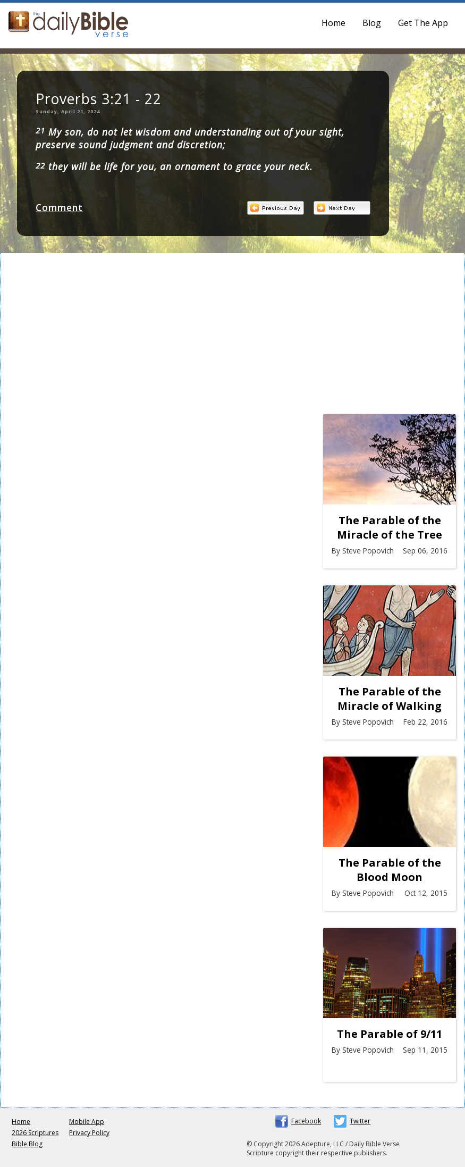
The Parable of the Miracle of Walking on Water (389, 698)
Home (333, 23)
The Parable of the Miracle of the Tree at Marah (389, 527)
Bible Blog (27, 1143)
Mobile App (86, 1121)
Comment (59, 207)
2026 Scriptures (35, 1132)
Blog (371, 23)
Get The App (423, 23)
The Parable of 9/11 (389, 1034)
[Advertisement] (389, 336)
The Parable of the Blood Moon (390, 869)
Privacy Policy (89, 1132)
